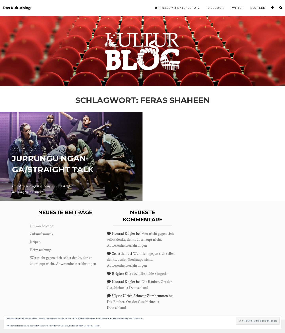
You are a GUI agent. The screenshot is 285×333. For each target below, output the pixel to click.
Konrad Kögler (62, 186)
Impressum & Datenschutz (177, 7)
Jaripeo (35, 241)
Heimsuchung (40, 249)
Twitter (237, 7)
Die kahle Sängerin (153, 273)
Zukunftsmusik (41, 234)
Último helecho (41, 226)
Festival (19, 148)
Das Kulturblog (17, 8)
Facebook (215, 7)
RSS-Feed (258, 7)
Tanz (33, 148)
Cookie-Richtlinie (92, 325)
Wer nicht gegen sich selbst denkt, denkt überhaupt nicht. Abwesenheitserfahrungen (140, 239)
